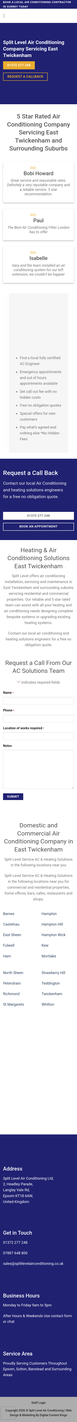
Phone (8, 710)
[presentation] (8, 1413)
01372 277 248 (15, 1242)
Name (8, 693)
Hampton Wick (54, 935)
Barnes (8, 914)
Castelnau (11, 924)
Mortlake (49, 956)
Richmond (11, 994)
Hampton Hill (52, 924)
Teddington (51, 983)
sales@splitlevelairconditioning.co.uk (33, 1263)
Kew (45, 945)
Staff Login (38, 1403)
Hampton (49, 914)
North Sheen (13, 973)
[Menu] (6, 16)
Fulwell (8, 945)
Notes (7, 746)
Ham (7, 956)
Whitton (48, 1004)
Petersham (12, 983)
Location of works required (23, 728)
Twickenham (52, 994)
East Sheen (12, 935)
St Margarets (13, 1004)
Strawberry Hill (53, 973)
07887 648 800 (15, 1253)
